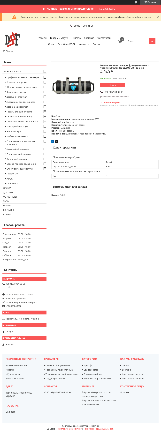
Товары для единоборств (19, 111)
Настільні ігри (14, 131)
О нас (51, 44)
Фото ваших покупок (132, 374)
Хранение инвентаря (17, 106)
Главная (42, 37)
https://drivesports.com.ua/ (19, 294)
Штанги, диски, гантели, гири (22, 87)
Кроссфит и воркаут (17, 82)
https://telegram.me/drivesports (21, 302)
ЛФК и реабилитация (17, 126)
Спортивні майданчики (19, 154)
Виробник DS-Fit (67, 44)
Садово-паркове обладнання (21, 163)
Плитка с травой (15, 378)
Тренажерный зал (93, 374)
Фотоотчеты (104, 37)
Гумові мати (13, 374)
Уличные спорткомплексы (97, 378)
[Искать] (152, 41)
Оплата (77, 37)
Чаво (6, 201)
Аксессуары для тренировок (21, 101)
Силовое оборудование (58, 365)
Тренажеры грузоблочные (59, 369)
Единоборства (91, 369)
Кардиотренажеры (16, 91)
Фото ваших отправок (133, 378)
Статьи (96, 44)
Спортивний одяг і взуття (20, 168)
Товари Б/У (12, 173)
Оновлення (12, 183)
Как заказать (107, 8)
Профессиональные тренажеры (23, 77)
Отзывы (7, 205)
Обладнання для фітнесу (19, 116)
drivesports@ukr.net (16, 298)
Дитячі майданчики (17, 158)
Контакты (84, 44)
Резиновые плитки (17, 365)
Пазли (10, 369)
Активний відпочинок (18, 149)
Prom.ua (95, 426)
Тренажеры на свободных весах (62, 374)
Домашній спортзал (17, 96)
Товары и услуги (59, 37)
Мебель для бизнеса (17, 136)
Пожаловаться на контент (69, 428)
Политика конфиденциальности (99, 428)
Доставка (89, 37)
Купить (112, 85)
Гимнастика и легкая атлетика (22, 121)
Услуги (10, 178)
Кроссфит (88, 365)
